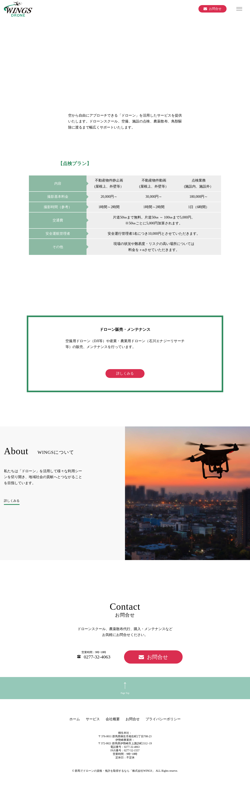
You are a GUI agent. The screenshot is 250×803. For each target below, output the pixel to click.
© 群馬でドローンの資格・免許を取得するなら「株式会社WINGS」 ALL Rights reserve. (125, 781)
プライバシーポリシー (163, 730)
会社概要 (113, 730)
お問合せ (215, 8)
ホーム (74, 730)
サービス (93, 730)
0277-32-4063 (97, 667)
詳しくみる (125, 384)
